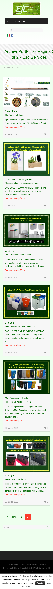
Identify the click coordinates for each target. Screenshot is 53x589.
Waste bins (10, 251)
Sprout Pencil (11, 111)
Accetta (40, 583)
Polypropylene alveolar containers (20, 326)
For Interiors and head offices (18, 255)
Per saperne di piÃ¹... (14, 127)
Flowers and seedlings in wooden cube (22, 183)
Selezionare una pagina (26, 21)
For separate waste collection (18, 402)
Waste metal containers (15, 479)
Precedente (11, 517)
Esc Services (7, 67)
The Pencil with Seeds (15, 115)
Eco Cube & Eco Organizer (18, 179)
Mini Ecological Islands (16, 398)
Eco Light (9, 323)
